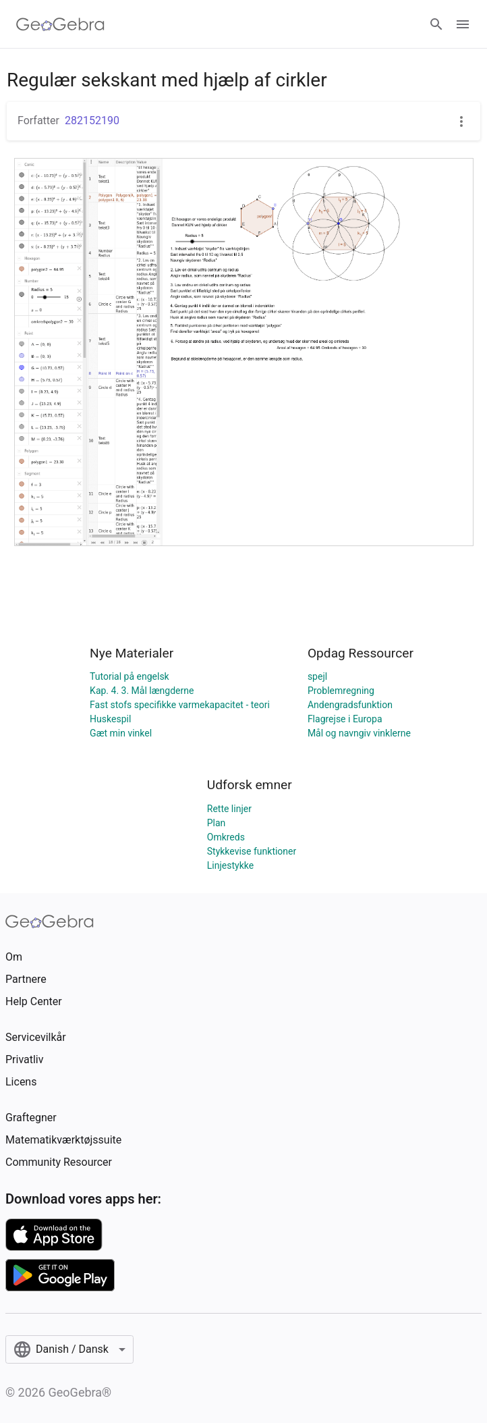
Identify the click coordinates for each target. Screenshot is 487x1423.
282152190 (92, 120)
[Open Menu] (463, 24)
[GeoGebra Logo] (60, 24)
